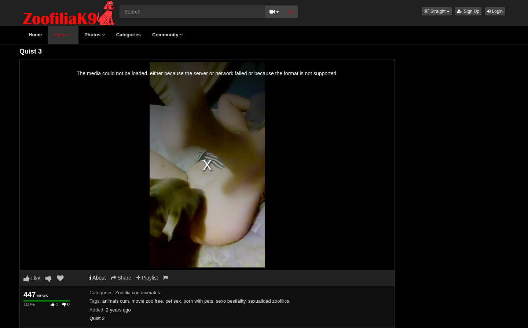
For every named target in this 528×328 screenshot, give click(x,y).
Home (35, 34)
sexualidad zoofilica (269, 301)
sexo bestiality (231, 301)
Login (495, 11)
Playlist (147, 278)
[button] (437, 11)
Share (121, 278)
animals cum (115, 301)
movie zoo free (147, 301)
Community (167, 34)
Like (32, 278)
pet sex (173, 301)
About (97, 278)
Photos (94, 34)
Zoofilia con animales (137, 292)
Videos (63, 34)
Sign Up (468, 11)
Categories (128, 34)
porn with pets (198, 301)
